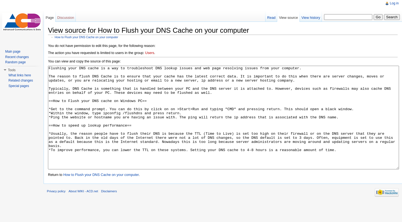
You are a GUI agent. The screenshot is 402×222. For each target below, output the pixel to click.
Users (149, 53)
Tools (12, 70)
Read (271, 18)
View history (310, 18)
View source (288, 18)
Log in (394, 3)
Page (50, 18)
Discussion (65, 18)
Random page (15, 62)
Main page (12, 51)
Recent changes (17, 57)
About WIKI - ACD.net (83, 211)
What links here (19, 75)
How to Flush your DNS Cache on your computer (86, 37)
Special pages (18, 86)
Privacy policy (56, 211)
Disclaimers (109, 211)
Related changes (20, 80)
